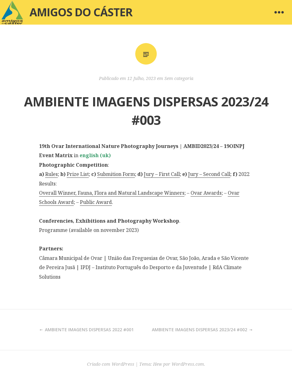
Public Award (96, 202)
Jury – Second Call (209, 174)
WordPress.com (188, 364)
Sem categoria (178, 78)
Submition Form (116, 174)
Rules (51, 174)
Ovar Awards (206, 192)
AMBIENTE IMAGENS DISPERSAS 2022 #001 (89, 329)
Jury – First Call (162, 174)
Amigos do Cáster (81, 12)
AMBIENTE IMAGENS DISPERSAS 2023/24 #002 (199, 329)
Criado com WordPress (110, 364)
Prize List (78, 174)
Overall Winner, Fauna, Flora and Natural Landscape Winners (111, 192)
